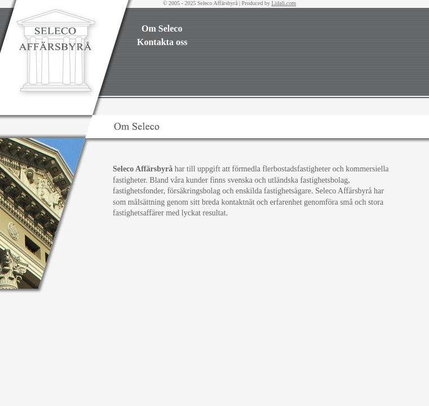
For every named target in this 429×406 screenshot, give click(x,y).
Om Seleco (161, 28)
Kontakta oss (162, 42)
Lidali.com (283, 3)
